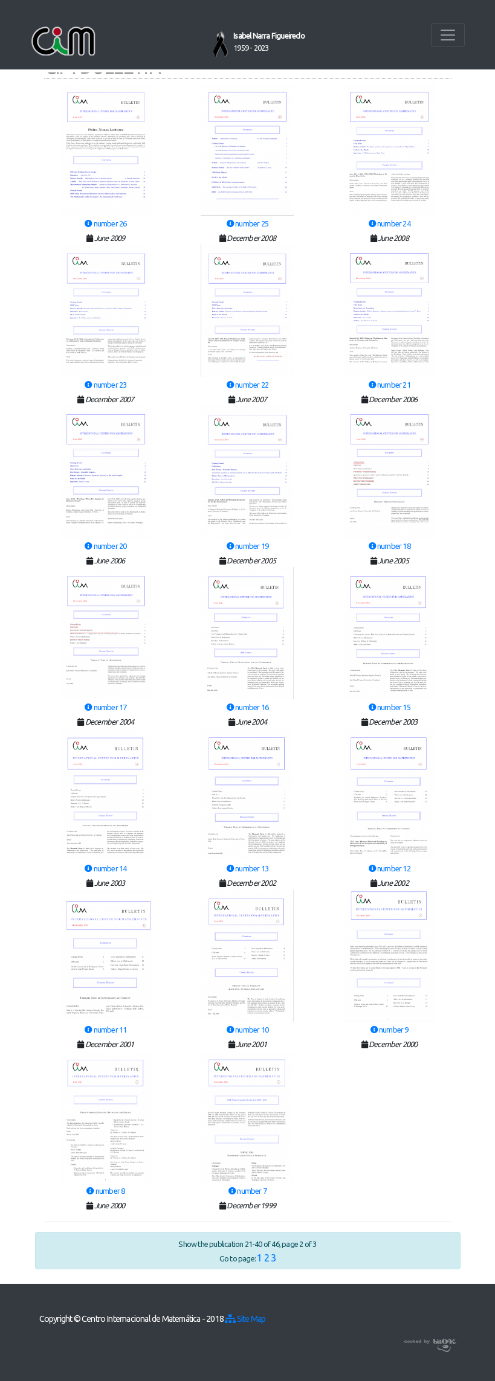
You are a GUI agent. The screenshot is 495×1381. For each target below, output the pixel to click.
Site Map (245, 1319)
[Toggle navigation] (448, 35)
